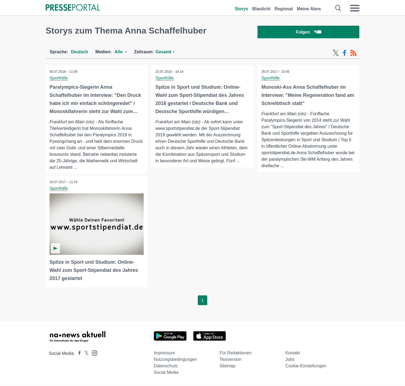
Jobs (290, 360)
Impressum (164, 353)
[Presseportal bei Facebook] (78, 354)
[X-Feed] (335, 53)
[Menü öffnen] (355, 8)
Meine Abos (309, 8)
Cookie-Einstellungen (305, 366)
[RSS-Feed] (353, 53)
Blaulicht (261, 8)
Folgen (308, 32)
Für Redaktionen (235, 353)
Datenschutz (166, 366)
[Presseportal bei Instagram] (93, 353)
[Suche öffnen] (338, 8)
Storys (241, 8)
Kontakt (292, 353)
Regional (284, 8)
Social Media (166, 373)
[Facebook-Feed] (345, 53)
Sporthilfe (59, 78)
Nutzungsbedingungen (175, 360)
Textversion (230, 360)
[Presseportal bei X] (85, 354)
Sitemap (227, 366)
